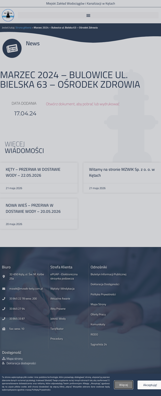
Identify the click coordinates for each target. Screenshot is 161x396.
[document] (80, 198)
